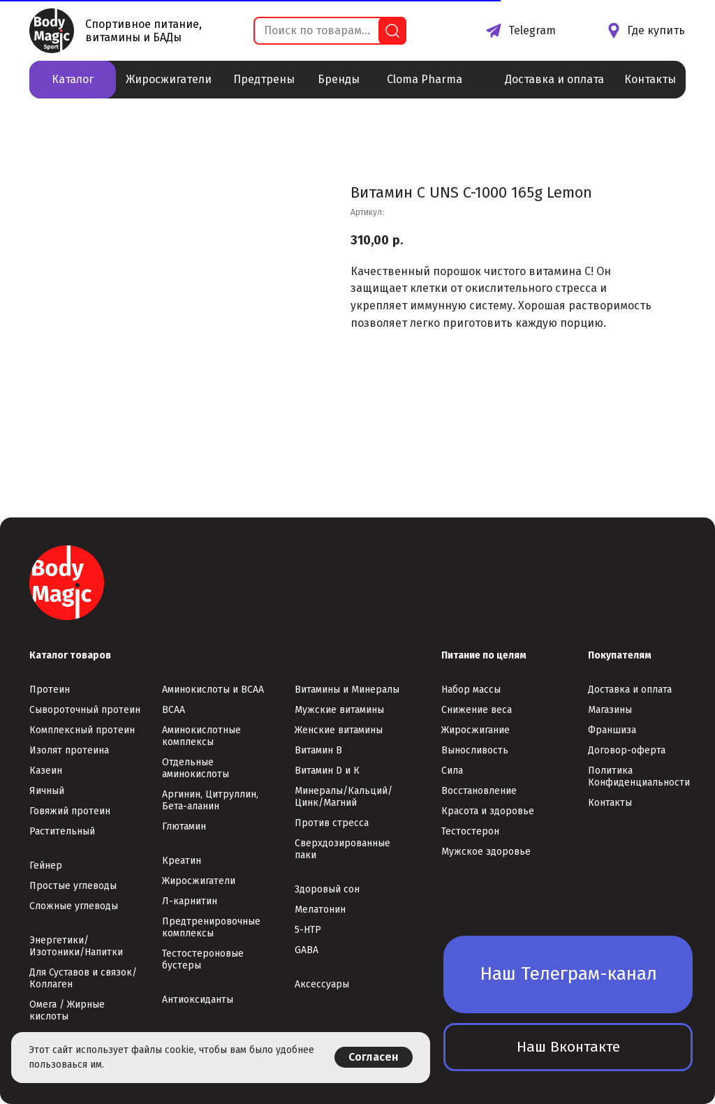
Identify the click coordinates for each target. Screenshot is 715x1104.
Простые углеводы (73, 886)
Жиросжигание (475, 730)
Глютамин (184, 826)
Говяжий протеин (69, 811)
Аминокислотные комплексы (201, 736)
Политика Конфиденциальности (639, 776)
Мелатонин (320, 909)
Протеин (49, 689)
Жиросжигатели (198, 881)
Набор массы (471, 689)
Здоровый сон (327, 889)
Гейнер (45, 865)
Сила (452, 771)
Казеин (45, 771)
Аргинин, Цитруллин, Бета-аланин (210, 800)
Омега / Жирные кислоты (67, 1010)
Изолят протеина (69, 750)
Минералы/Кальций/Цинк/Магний (343, 797)
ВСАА (173, 710)
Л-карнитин (189, 901)
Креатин (181, 861)
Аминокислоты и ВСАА (213, 689)
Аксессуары (322, 984)
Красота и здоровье (487, 811)
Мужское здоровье (486, 852)
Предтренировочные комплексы (211, 927)
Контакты (610, 803)
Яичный (46, 791)
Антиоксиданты (197, 1000)
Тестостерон (470, 831)
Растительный (62, 831)
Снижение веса (476, 710)
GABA (306, 950)
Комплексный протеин (82, 730)
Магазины (610, 710)
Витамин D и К (327, 771)
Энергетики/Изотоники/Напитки (76, 946)
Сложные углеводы (73, 906)
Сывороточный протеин (84, 710)
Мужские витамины (339, 710)
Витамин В (318, 750)
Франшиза (612, 730)
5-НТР (308, 930)
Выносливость (474, 750)
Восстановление (479, 791)
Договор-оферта (626, 750)
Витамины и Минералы (347, 689)
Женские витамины (339, 730)
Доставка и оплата (630, 689)
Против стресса (332, 823)
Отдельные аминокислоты (195, 768)
